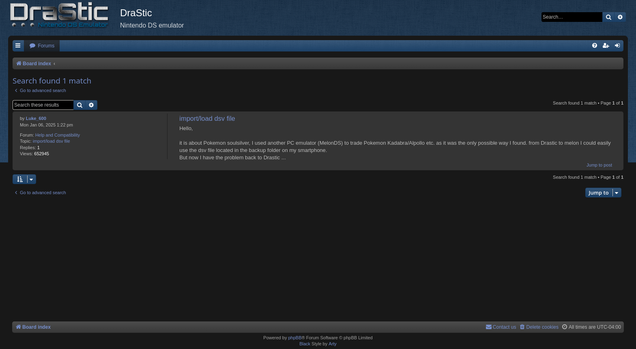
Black (304, 343)
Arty (333, 343)
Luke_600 (36, 118)
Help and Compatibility (57, 135)
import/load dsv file (51, 141)
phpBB (294, 337)
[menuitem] (41, 46)
